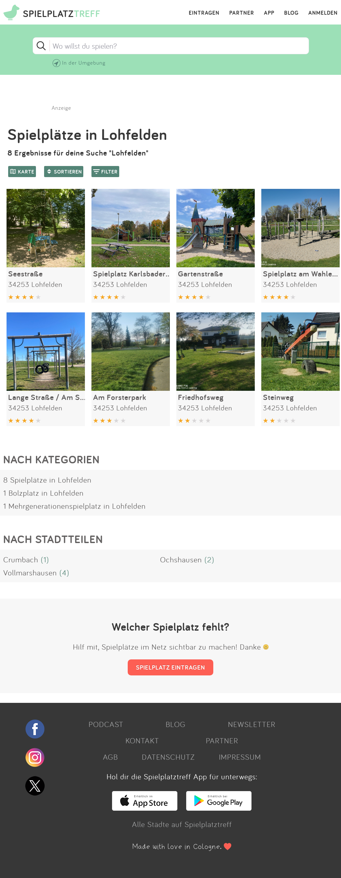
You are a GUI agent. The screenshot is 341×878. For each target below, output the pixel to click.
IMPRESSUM (240, 757)
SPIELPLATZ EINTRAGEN (170, 667)
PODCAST (106, 724)
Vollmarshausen (30, 572)
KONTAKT (142, 740)
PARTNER (241, 13)
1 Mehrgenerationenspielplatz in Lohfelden (74, 506)
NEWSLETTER (251, 724)
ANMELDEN (323, 13)
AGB (110, 757)
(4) (64, 572)
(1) (45, 559)
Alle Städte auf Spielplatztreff (182, 824)
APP (269, 13)
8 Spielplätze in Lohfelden (47, 480)
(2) (209, 559)
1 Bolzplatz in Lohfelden (43, 493)
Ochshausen (181, 559)
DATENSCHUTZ (168, 757)
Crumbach (20, 559)
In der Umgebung (84, 62)
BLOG (291, 13)
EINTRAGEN (204, 13)
